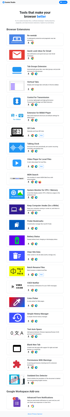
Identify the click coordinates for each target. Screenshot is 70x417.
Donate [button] (63, 2)
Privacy (34, 414)
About (29, 414)
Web (41, 135)
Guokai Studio (9, 2)
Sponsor (39, 414)
